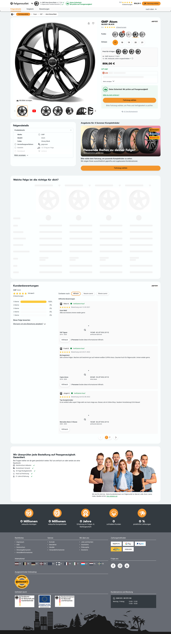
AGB (18, 545)
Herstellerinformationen (24, 552)
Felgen (35, 14)
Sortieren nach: (64, 308)
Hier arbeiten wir (111, 496)
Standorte (84, 550)
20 (136, 42)
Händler (52, 547)
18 (122, 42)
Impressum (20, 542)
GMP (41, 14)
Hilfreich (65, 355)
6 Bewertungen (121, 27)
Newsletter (52, 545)
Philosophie (85, 547)
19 (129, 42)
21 (142, 42)
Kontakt (52, 542)
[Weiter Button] (116, 452)
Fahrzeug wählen (23, 14)
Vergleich (30, 9)
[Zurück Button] (100, 452)
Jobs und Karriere (87, 542)
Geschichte (85, 545)
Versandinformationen (56, 550)
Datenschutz (20, 547)
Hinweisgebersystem (23, 550)
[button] (43, 145)
